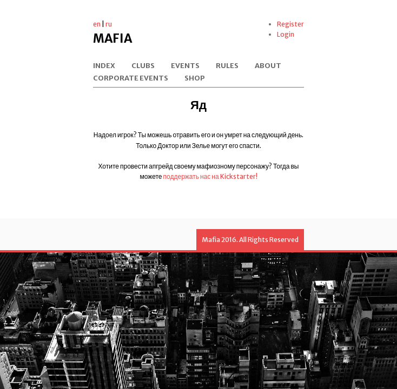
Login (285, 34)
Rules (227, 66)
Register (290, 24)
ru (108, 24)
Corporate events (130, 79)
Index (104, 66)
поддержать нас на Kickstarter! (210, 176)
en (97, 24)
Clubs (143, 66)
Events (185, 66)
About (268, 66)
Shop (194, 79)
